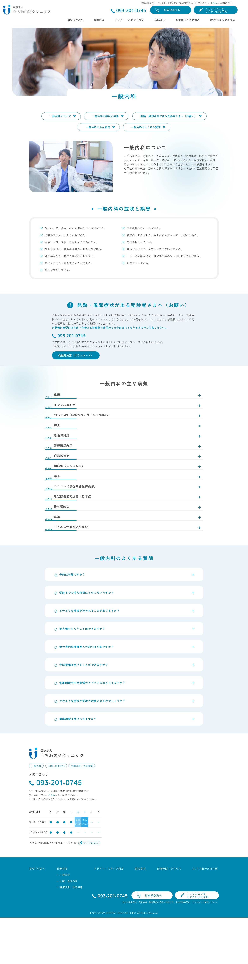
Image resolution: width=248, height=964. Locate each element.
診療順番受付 (172, 10)
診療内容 (99, 20)
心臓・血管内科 (56, 812)
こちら (214, 3)
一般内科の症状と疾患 (105, 116)
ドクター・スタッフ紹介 (129, 20)
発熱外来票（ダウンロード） (75, 355)
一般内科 (36, 812)
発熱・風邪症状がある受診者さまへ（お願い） (168, 116)
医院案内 (160, 20)
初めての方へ (75, 20)
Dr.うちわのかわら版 (222, 20)
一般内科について (60, 116)
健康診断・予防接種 (82, 812)
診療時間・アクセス (188, 20)
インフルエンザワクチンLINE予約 (216, 10)
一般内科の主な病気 (98, 127)
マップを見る (90, 889)
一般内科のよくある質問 (146, 127)
